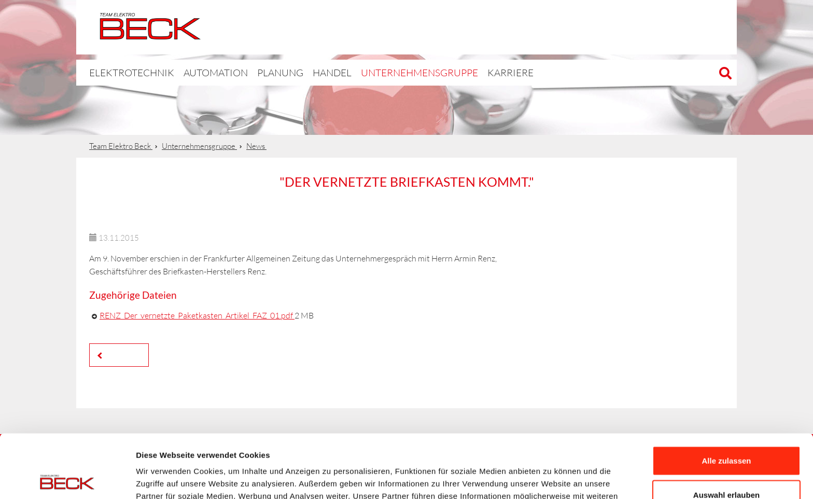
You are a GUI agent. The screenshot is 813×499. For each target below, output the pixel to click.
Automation (687, 27)
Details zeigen (551, 478)
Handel (308, 72)
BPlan (592, 27)
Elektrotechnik (496, 27)
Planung (258, 72)
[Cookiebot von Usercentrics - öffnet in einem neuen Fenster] (67, 479)
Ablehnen (726, 465)
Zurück (121, 354)
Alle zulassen (726, 397)
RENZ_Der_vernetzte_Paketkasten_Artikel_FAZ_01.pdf (197, 315)
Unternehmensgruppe (385, 72)
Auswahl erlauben (726, 431)
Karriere (466, 72)
